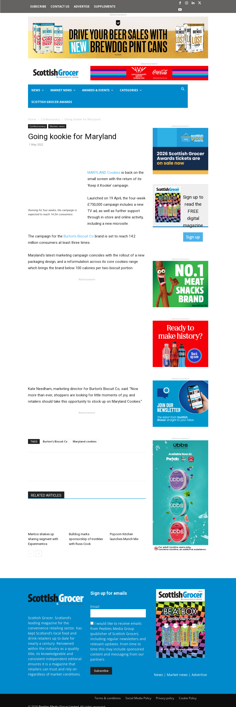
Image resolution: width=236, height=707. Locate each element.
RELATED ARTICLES (46, 495)
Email (94, 606)
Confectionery (50, 119)
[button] (173, 89)
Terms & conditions (107, 698)
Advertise (199, 674)
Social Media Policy (138, 698)
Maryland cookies (84, 441)
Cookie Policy (188, 698)
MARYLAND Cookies (103, 172)
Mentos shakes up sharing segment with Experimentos (43, 539)
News (158, 674)
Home (32, 119)
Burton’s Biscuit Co (79, 236)
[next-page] (39, 554)
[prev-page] (31, 554)
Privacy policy (165, 698)
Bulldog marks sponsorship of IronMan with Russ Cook (86, 539)
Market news (57, 126)
